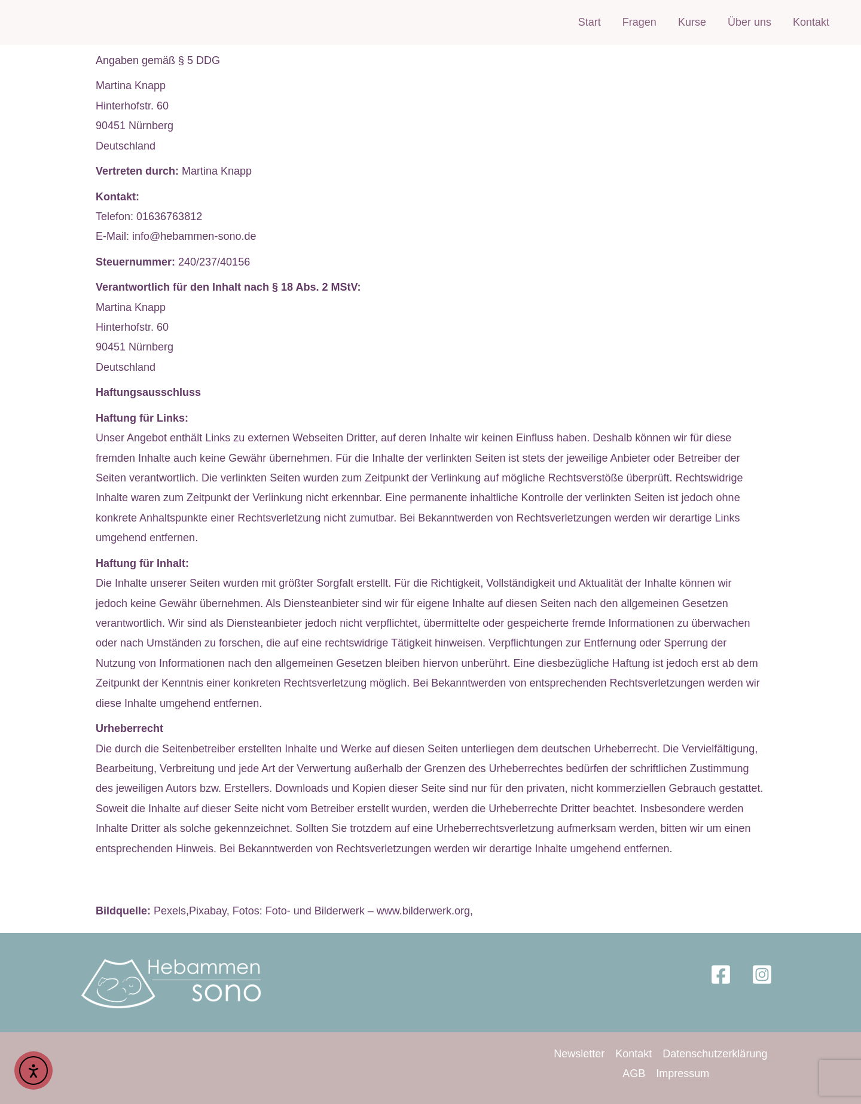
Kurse (692, 22)
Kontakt (811, 22)
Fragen (639, 22)
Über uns (749, 22)
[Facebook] (720, 974)
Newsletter (579, 1054)
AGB (633, 1073)
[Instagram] (762, 974)
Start (589, 22)
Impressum (682, 1073)
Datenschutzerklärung (714, 1054)
